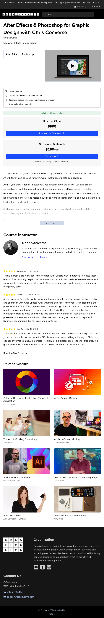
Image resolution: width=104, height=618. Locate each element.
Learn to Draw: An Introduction (70, 515)
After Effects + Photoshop (20, 54)
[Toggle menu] (99, 14)
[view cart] (96, 2)
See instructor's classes (34, 257)
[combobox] (68, 14)
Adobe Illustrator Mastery (16, 477)
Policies (52, 613)
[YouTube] (36, 567)
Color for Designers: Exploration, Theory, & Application (25, 399)
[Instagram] (49, 567)
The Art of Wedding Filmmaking (20, 439)
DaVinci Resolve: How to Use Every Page (76, 477)
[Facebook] (42, 567)
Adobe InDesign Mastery (67, 439)
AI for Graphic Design (65, 398)
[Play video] (73, 65)
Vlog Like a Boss (12, 515)
